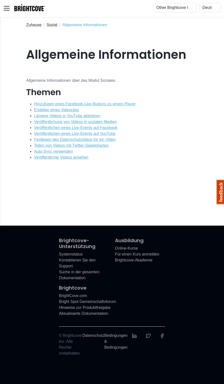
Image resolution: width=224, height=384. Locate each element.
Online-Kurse (126, 248)
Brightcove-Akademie (133, 260)
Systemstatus (71, 254)
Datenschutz (93, 335)
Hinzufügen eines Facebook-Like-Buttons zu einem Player (85, 104)
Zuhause (33, 25)
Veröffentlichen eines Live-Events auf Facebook (75, 128)
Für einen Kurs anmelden (137, 254)
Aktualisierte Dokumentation (83, 313)
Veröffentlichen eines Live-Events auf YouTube (74, 133)
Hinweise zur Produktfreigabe (85, 307)
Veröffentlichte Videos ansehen (61, 157)
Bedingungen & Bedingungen (116, 341)
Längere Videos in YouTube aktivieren (67, 116)
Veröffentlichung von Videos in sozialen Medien (75, 122)
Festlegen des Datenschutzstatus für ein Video (75, 139)
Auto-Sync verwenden (53, 151)
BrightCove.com (73, 296)
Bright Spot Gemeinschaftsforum (87, 301)
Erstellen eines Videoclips (56, 110)
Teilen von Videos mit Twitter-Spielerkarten (71, 145)
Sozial (52, 25)
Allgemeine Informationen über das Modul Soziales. (71, 80)
